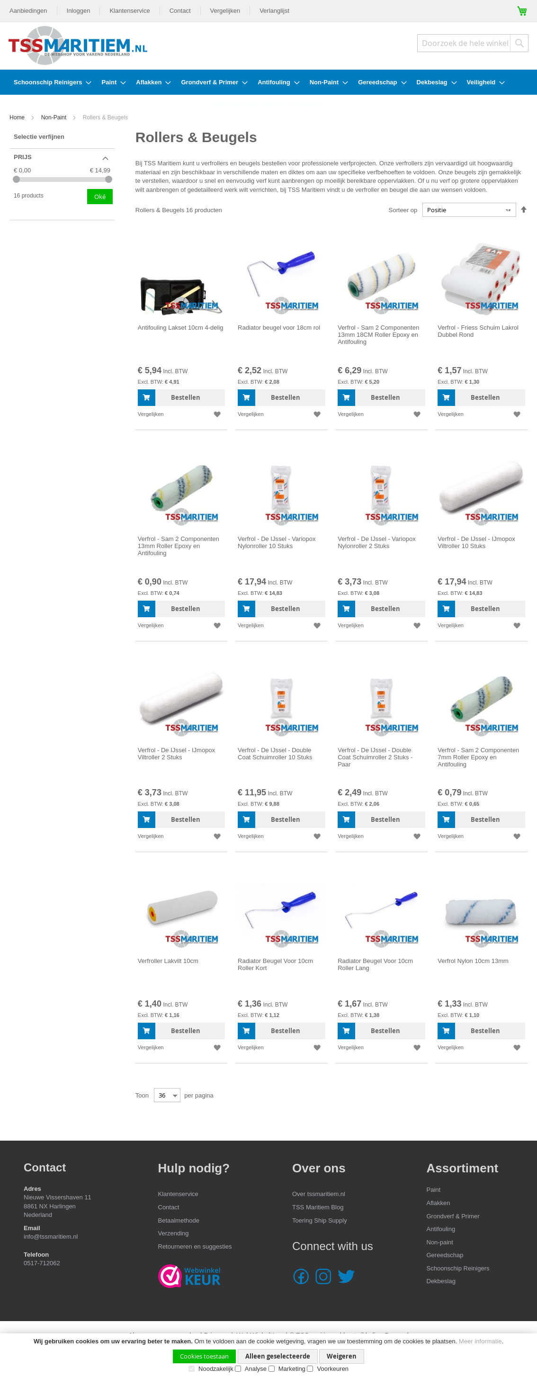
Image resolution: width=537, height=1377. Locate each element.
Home (17, 117)
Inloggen (78, 10)
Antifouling (441, 1229)
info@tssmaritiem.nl (51, 1236)
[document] (268, 1355)
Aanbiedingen (28, 10)
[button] (216, 414)
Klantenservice (129, 10)
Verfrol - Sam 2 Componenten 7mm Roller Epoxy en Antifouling (478, 757)
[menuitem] (49, 82)
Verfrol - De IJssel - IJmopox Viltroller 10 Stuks (476, 542)
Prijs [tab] (23, 157)
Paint (434, 1189)
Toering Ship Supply (319, 1220)
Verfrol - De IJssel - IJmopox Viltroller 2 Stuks (176, 754)
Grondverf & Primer (453, 1216)
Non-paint (440, 1242)
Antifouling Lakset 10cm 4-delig (181, 327)
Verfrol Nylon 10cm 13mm (473, 960)
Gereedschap (445, 1255)
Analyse (256, 1368)
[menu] (268, 82)
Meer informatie (480, 1341)
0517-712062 (43, 1263)
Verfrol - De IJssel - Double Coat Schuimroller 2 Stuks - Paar (375, 757)
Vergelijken (225, 10)
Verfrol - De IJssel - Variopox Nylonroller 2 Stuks (376, 542)
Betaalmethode (178, 1220)
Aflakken (438, 1202)
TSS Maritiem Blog (317, 1207)
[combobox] (472, 43)
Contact (180, 10)
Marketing (291, 1368)
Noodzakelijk (215, 1368)
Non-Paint (54, 117)
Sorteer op (403, 210)
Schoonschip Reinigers (458, 1268)
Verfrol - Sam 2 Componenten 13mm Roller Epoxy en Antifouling (178, 546)
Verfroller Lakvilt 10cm (168, 960)
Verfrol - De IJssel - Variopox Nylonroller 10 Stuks (276, 542)
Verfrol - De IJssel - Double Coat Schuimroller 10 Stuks (275, 754)
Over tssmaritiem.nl (318, 1193)
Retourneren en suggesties (195, 1246)
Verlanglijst (274, 10)
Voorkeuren (333, 1368)
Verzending (173, 1233)
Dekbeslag (441, 1281)
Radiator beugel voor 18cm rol (279, 327)
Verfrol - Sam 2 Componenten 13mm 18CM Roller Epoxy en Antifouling (378, 334)
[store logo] (78, 45)
